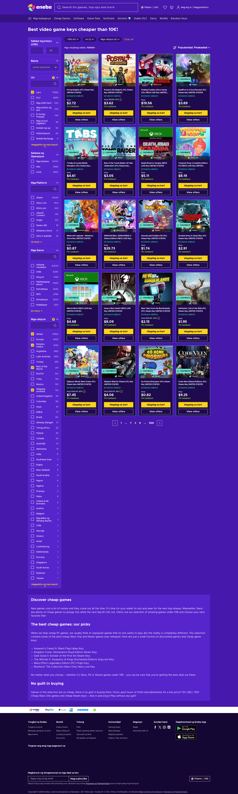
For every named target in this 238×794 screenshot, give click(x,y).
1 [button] (121, 423)
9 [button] (140, 423)
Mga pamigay (114, 731)
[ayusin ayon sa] (192, 48)
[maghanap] (96, 7)
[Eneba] (39, 7)
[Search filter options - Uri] (44, 84)
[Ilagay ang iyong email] (48, 778)
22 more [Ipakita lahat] (36, 311)
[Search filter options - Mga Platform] (44, 189)
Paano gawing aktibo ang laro (89, 731)
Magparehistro (201, 7)
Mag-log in (184, 7)
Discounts (60, 738)
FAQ (78, 727)
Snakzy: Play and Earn (118, 738)
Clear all (128, 39)
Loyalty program (63, 734)
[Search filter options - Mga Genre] (44, 257)
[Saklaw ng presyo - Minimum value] (37, 51)
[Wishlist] (165, 7)
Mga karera (33, 734)
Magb (135, 727)
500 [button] (151, 423)
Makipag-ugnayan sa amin (39, 731)
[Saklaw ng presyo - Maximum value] (52, 51)
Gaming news (114, 727)
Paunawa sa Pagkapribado (98, 783)
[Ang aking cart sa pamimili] (171, 7)
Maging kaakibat (115, 734)
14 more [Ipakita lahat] (36, 242)
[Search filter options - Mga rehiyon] (44, 326)
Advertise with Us (140, 731)
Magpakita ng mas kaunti (44, 145)
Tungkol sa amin (35, 727)
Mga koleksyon (63, 731)
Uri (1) (89, 39)
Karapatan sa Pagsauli (86, 738)
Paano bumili (62, 727)
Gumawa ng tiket (83, 734)
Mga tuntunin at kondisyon (151, 792)
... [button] (126, 423)
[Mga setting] (149, 7)
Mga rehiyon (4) (110, 39)
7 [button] (131, 423)
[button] (115, 423)
